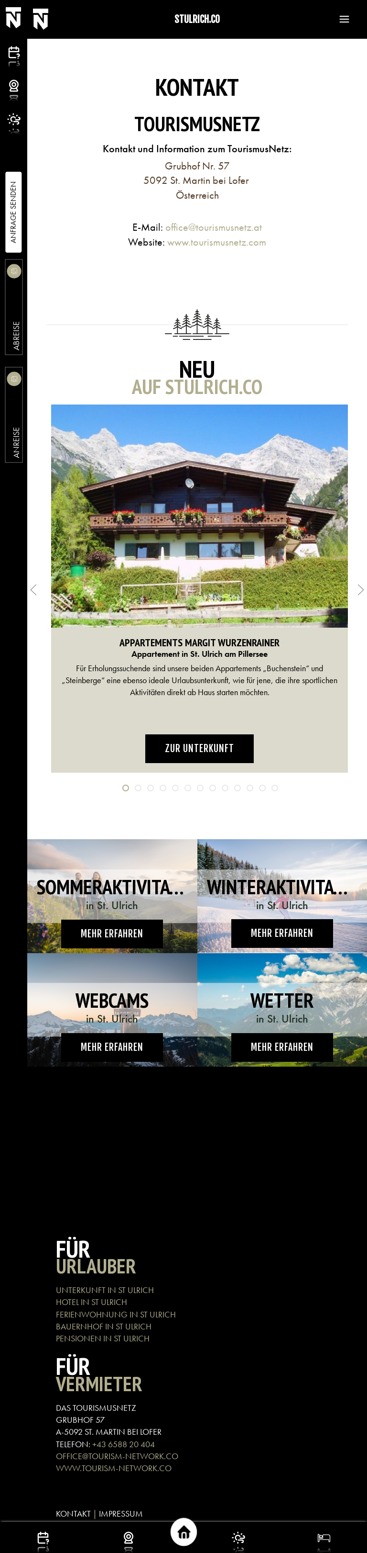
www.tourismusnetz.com (216, 242)
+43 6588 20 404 (123, 1444)
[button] (339, 19)
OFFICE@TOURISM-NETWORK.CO (117, 1456)
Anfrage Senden (13, 212)
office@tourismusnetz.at (213, 227)
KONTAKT (73, 1513)
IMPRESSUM (121, 1513)
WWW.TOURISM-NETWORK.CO (114, 1468)
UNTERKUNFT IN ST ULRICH (105, 1289)
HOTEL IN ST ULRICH (91, 1301)
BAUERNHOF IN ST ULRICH (103, 1326)
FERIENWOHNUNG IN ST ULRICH (116, 1314)
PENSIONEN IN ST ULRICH (103, 1338)
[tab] (125, 788)
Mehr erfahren (112, 934)
